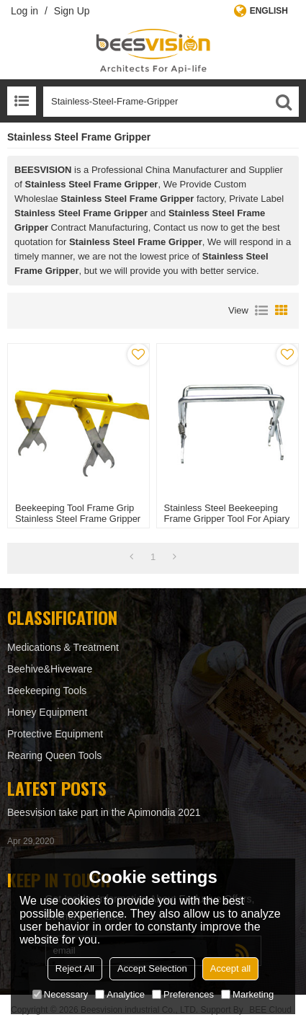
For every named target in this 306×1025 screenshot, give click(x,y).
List (261, 310)
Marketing (247, 994)
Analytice (120, 994)
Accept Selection (152, 968)
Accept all (230, 968)
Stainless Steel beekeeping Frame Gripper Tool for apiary (227, 513)
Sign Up (72, 11)
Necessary (60, 994)
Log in (24, 11)
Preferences (183, 994)
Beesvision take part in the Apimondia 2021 (104, 812)
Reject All (74, 968)
